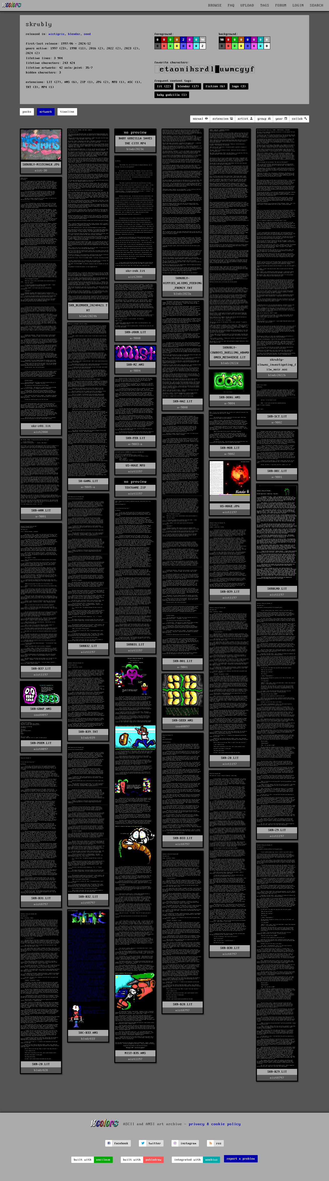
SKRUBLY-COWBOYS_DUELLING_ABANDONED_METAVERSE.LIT (229, 352)
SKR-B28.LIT (182, 1004)
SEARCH (316, 6)
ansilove (103, 1159)
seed (87, 34)
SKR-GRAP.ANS (40, 709)
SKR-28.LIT (230, 758)
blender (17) (188, 86)
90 (202, 39)
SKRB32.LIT (88, 646)
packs (27, 111)
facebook (121, 1143)
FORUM (281, 6)
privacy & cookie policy (215, 1124)
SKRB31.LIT (135, 644)
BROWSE (215, 6)
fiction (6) (215, 86)
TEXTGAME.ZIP (135, 487)
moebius (211, 1159)
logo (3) (239, 86)
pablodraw (153, 1159)
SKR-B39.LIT (230, 591)
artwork (46, 111)
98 (222, 39)
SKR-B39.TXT (88, 731)
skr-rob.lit (135, 271)
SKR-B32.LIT (88, 896)
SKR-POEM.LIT (40, 743)
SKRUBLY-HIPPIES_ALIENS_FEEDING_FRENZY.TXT (182, 283)
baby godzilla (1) (172, 95)
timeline (67, 111)
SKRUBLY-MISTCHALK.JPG (41, 164)
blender (74, 34)
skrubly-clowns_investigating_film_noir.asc (277, 364)
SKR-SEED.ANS (182, 720)
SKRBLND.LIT (277, 588)
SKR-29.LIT (277, 830)
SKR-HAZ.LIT (182, 401)
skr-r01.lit (41, 426)
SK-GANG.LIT (88, 481)
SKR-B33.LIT (182, 838)
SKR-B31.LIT (41, 898)
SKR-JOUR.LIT (135, 332)
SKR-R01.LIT (182, 661)
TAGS (264, 6)
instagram (188, 1143)
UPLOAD (247, 6)
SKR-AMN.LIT (41, 510)
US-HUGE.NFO (135, 465)
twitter (155, 1143)
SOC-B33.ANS (88, 1032)
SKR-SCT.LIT (277, 416)
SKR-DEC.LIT (277, 471)
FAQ (231, 6)
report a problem (241, 1158)
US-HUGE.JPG (230, 506)
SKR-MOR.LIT (230, 448)
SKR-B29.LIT (277, 1071)
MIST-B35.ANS (135, 1053)
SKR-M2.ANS (135, 364)
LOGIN (298, 6)
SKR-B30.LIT (230, 948)
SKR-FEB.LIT (135, 438)
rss (219, 1143)
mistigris (57, 34)
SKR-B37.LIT (41, 668)
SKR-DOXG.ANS (229, 397)
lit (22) (164, 86)
